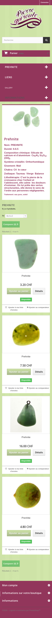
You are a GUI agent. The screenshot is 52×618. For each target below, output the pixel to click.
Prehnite (26, 276)
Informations (15, 97)
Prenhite (26, 518)
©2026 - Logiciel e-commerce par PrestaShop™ (21, 610)
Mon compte (9, 585)
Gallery (8, 88)
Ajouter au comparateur (39, 307)
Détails (7, 197)
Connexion (45, 2)
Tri (3, 216)
